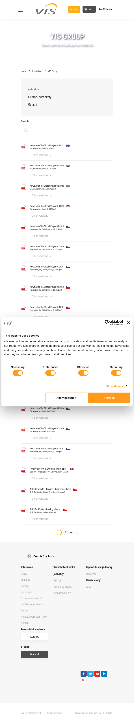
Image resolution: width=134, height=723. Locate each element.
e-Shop (25, 646)
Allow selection (66, 397)
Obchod (34, 654)
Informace (27, 567)
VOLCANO (91, 573)
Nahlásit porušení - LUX (34, 616)
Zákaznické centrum (33, 629)
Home (23, 71)
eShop (89, 9)
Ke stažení (37, 71)
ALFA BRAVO (108, 713)
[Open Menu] (22, 9)
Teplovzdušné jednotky (99, 567)
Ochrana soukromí (31, 598)
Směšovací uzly (62, 592)
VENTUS (57, 580)
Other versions (40, 155)
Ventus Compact (62, 586)
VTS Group (52, 71)
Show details (114, 386)
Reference (27, 592)
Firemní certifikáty (39, 97)
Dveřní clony (93, 580)
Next (72, 532)
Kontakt (25, 622)
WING (89, 586)
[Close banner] (128, 322)
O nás (24, 573)
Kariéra (25, 586)
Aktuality (33, 89)
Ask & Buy (74, 9)
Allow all (109, 397)
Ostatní (32, 104)
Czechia (106, 9)
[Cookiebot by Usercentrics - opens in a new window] (107, 322)
